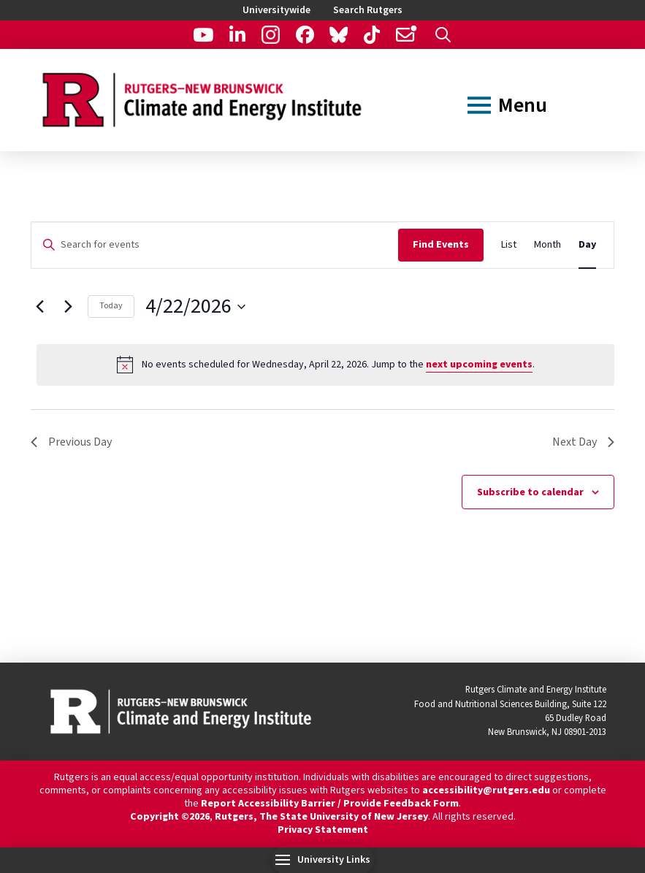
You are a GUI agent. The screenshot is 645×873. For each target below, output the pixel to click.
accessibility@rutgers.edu (486, 790)
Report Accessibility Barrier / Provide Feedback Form (330, 803)
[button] (443, 34)
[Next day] (68, 307)
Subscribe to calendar (530, 492)
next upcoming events (479, 364)
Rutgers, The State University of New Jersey (321, 816)
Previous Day (71, 442)
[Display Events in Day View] (587, 245)
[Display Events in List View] (508, 245)
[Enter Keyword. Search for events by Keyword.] (214, 245)
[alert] (325, 364)
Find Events (441, 244)
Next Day (583, 442)
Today (111, 306)
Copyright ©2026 (170, 816)
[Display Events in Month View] (547, 245)
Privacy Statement (323, 830)
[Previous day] (39, 307)
